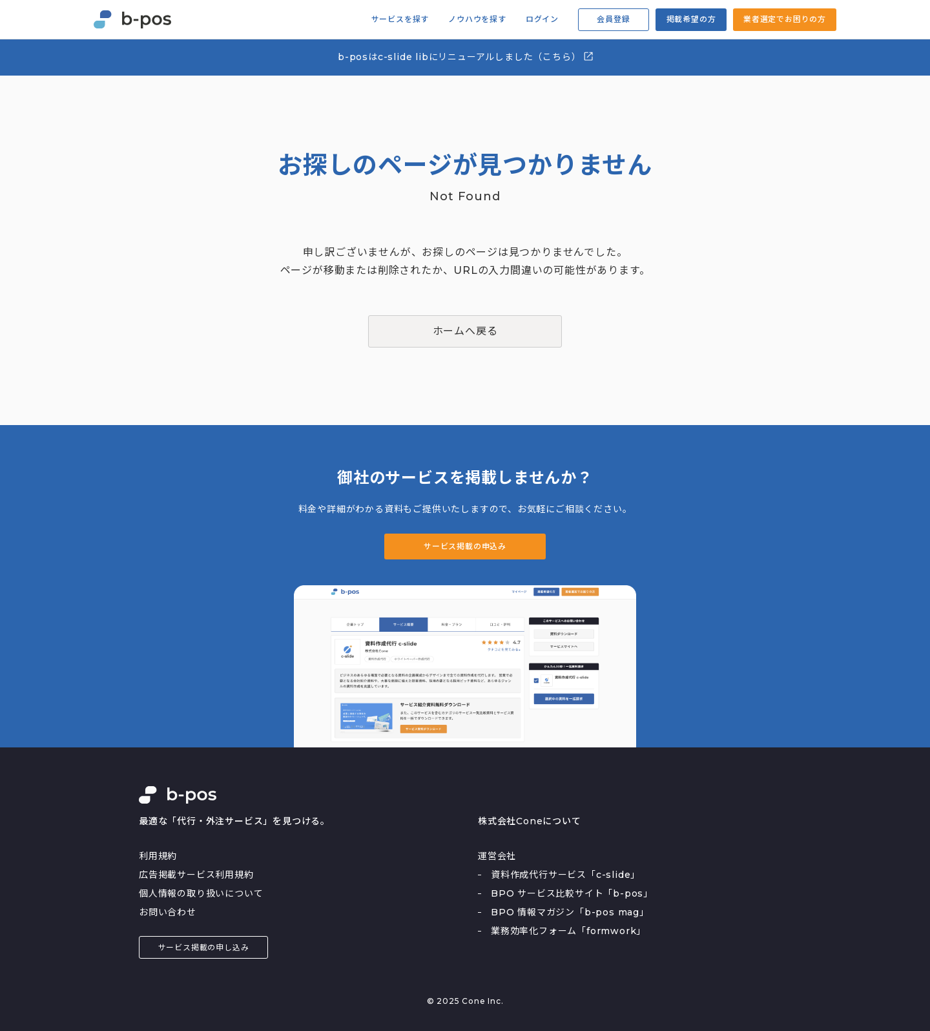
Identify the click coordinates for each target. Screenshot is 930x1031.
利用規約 (158, 856)
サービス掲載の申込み (465, 546)
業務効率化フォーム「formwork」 (568, 931)
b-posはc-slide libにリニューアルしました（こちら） (466, 56)
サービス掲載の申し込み (203, 947)
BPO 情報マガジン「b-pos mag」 (570, 912)
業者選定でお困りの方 (784, 19)
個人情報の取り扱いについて (201, 893)
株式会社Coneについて (529, 821)
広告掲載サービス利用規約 (196, 874)
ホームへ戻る (465, 331)
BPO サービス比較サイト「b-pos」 (572, 893)
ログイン (542, 19)
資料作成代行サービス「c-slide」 (565, 874)
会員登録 (613, 19)
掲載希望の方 (691, 19)
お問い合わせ (167, 912)
